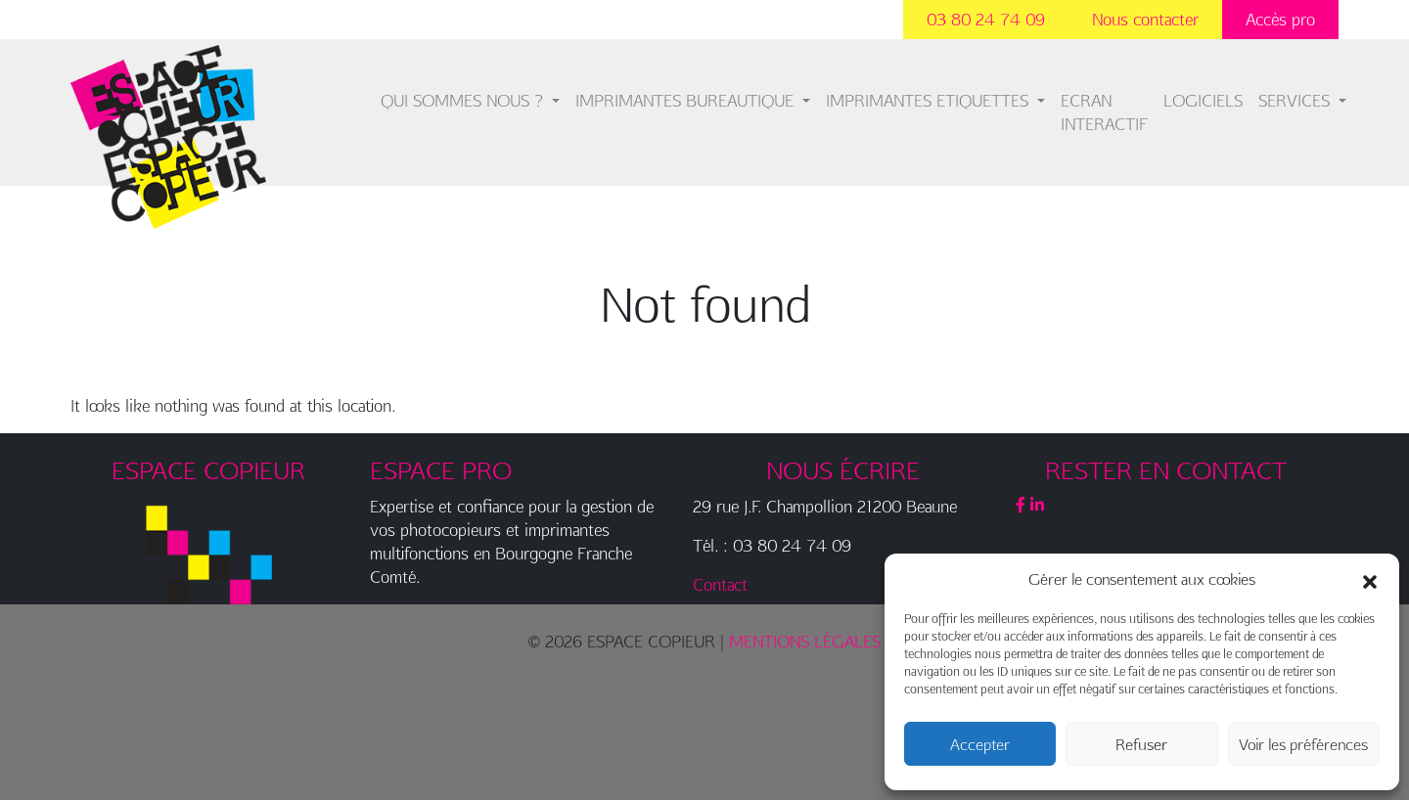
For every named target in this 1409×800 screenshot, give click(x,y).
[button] (1370, 579)
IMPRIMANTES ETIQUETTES (929, 100)
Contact (720, 584)
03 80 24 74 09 (986, 19)
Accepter (980, 744)
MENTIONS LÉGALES (805, 641)
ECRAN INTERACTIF (1104, 112)
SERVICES (1296, 100)
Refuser (1141, 744)
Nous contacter (1145, 19)
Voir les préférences (1303, 744)
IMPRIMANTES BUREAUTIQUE (686, 100)
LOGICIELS (1203, 100)
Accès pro (1280, 19)
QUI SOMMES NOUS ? (464, 100)
